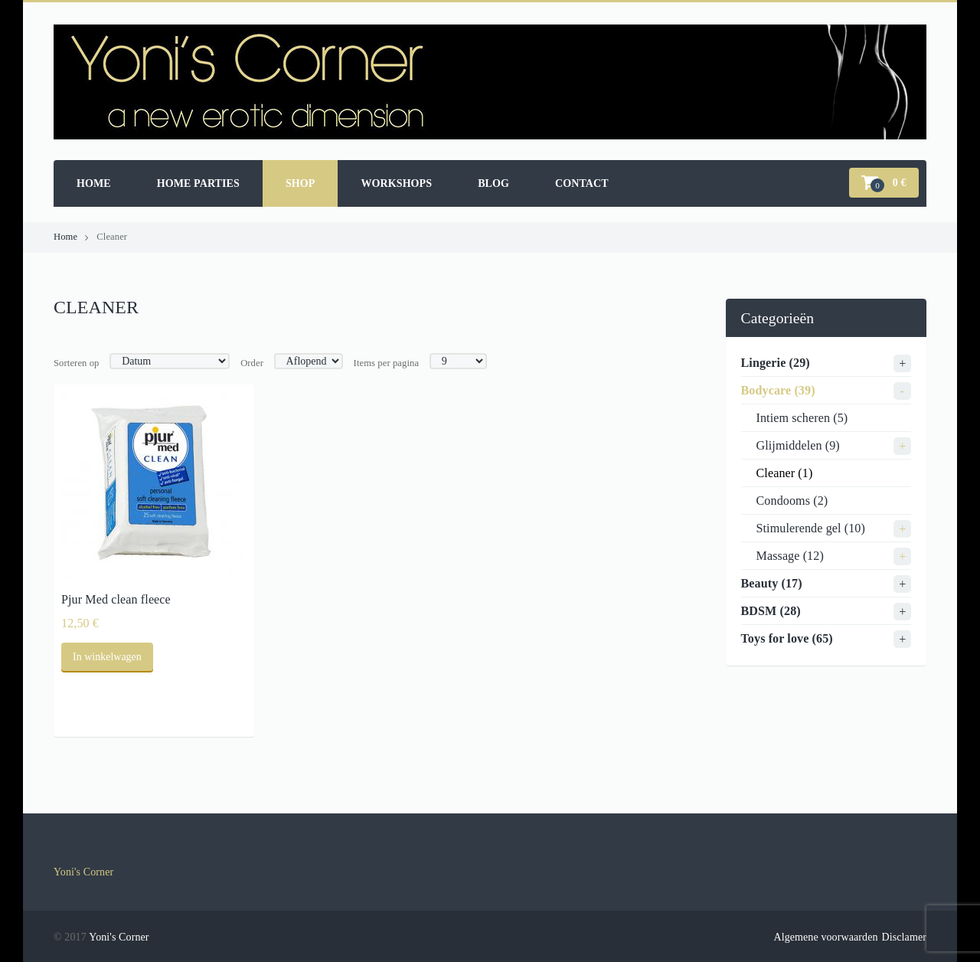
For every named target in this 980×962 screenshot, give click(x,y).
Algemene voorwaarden (825, 937)
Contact (582, 183)
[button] (884, 183)
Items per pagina (387, 363)
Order (251, 363)
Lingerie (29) (775, 362)
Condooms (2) (792, 500)
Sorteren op (77, 363)
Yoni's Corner (83, 872)
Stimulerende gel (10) (810, 528)
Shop (300, 183)
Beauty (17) (771, 583)
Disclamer (904, 937)
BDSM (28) (771, 610)
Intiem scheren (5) (802, 417)
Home (94, 183)
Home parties (198, 183)
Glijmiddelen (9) (798, 445)
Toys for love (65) (787, 638)
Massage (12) (790, 555)
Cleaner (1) (784, 472)
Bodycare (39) (778, 390)
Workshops (396, 183)
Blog (493, 183)
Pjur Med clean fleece (116, 599)
